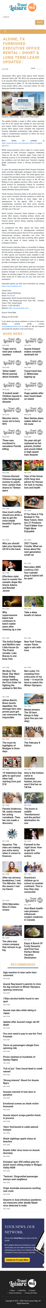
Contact (32, 1290)
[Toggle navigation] (5, 31)
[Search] (23, 17)
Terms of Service (15, 1293)
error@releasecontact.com (12, 326)
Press (13, 1290)
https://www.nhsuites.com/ (12, 143)
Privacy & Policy (31, 1293)
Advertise (22, 1290)
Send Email (11, 296)
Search (40, 22)
